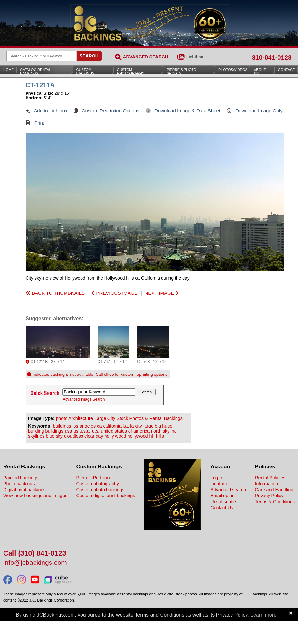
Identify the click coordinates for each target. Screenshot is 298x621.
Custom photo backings (100, 489)
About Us (260, 71)
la (132, 425)
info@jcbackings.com (35, 563)
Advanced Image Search (84, 399)
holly (109, 436)
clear (89, 436)
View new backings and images (35, 495)
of (130, 431)
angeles (88, 425)
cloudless (73, 436)
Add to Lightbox (46, 110)
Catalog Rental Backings (35, 71)
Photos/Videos (232, 70)
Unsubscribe (223, 501)
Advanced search (228, 489)
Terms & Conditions (275, 501)
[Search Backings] (41, 56)
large (148, 425)
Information (266, 483)
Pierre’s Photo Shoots (181, 71)
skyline (170, 431)
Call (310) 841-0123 (34, 553)
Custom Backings (85, 71)
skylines (36, 436)
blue (50, 436)
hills (160, 436)
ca (99, 425)
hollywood (137, 436)
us (76, 431)
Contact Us (221, 507)
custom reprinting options (144, 374)
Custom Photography (130, 71)
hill (152, 436)
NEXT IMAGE (161, 293)
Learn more (263, 614)
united (107, 431)
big (158, 425)
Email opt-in (222, 495)
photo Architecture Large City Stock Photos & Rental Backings (119, 418)
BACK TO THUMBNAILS (55, 293)
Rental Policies (270, 477)
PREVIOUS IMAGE (114, 293)
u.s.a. (85, 431)
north (156, 431)
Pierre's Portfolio (93, 477)
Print (35, 122)
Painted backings (20, 477)
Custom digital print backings (105, 495)
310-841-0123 (272, 57)
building (36, 431)
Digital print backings (24, 489)
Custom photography (97, 483)
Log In (216, 477)
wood (120, 436)
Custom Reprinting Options (106, 110)
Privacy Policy (269, 495)
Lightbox (194, 56)
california (112, 425)
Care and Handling (274, 489)
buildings (62, 425)
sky (59, 436)
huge (167, 425)
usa (68, 431)
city (138, 425)
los (75, 425)
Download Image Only (255, 110)
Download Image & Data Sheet (183, 110)
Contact (286, 70)
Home (8, 70)
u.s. (95, 431)
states (120, 431)
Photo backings (19, 483)
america (141, 431)
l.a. (126, 425)
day (99, 436)
